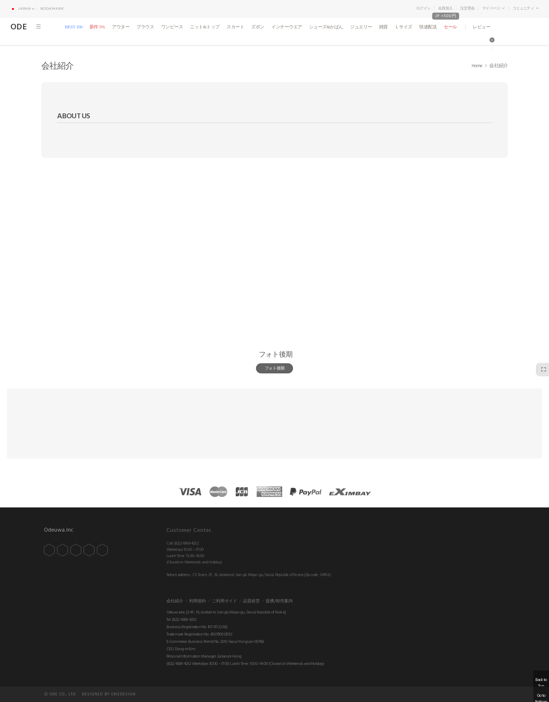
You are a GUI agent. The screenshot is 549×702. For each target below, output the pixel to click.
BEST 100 (73, 26)
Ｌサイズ (403, 26)
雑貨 (383, 26)
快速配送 (428, 26)
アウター (120, 26)
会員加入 (445, 8)
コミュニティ (526, 8)
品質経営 (251, 601)
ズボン (257, 26)
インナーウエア (286, 26)
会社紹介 (174, 601)
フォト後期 (275, 354)
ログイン (423, 8)
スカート (235, 26)
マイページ (493, 8)
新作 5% (97, 26)
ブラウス (145, 26)
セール (450, 26)
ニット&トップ (205, 26)
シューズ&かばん (326, 26)
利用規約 (197, 601)
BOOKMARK (52, 8)
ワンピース (172, 26)
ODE (18, 27)
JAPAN (22, 8)
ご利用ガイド (224, 601)
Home (477, 66)
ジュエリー (361, 26)
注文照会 (467, 8)
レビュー (481, 26)
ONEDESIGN (123, 694)
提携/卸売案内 (279, 601)
